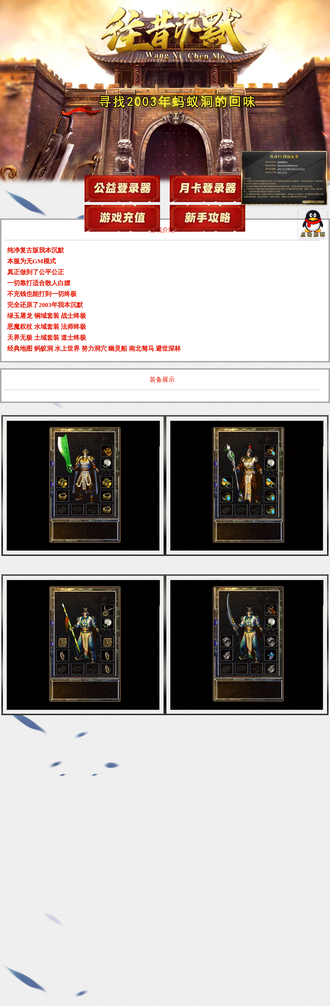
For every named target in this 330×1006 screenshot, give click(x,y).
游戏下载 (122, 188)
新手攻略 (207, 218)
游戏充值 (122, 218)
